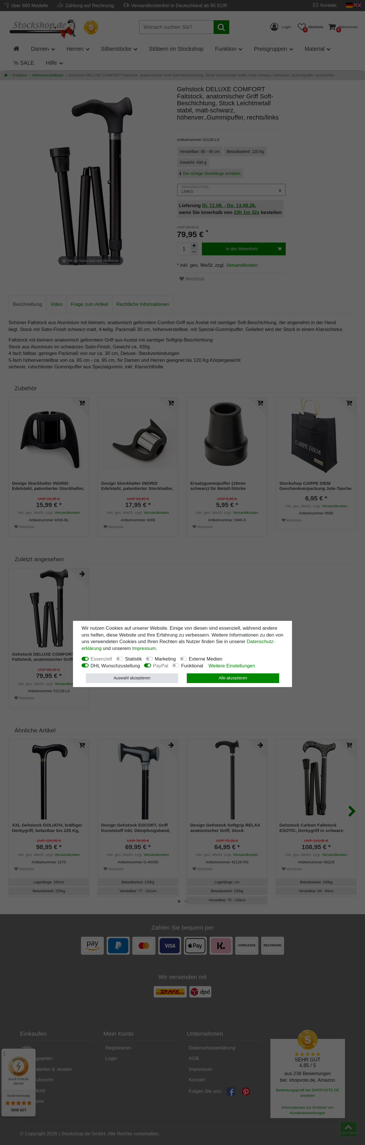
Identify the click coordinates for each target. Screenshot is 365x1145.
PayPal (160, 666)
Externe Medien (205, 659)
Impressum (144, 648)
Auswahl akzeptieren (131, 678)
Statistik (133, 659)
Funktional (192, 666)
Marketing (165, 659)
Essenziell (101, 659)
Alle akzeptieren (233, 678)
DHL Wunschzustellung (115, 666)
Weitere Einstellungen (231, 666)
